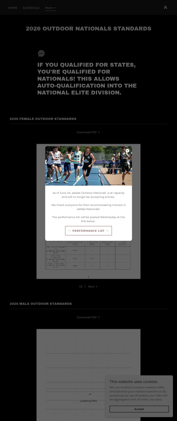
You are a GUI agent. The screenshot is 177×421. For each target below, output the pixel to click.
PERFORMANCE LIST (88, 230)
